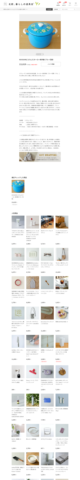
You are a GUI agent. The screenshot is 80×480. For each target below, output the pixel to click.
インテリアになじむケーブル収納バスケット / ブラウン (62, 232)
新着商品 (58, 5)
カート (70, 5)
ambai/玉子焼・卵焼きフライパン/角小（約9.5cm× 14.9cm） (18, 469)
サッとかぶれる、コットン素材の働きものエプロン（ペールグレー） (32, 293)
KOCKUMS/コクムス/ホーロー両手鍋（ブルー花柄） (18, 197)
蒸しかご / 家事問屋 (31, 439)
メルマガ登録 (51, 64)
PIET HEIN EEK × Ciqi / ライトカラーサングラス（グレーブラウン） (47, 265)
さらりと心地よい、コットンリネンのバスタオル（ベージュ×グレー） (62, 469)
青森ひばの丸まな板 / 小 (62, 321)
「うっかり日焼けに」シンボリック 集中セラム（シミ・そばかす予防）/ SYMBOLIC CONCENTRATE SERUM (18, 412)
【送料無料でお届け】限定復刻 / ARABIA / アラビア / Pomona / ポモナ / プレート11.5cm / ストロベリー (18, 295)
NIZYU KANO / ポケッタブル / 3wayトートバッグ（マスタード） (62, 382)
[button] (22, 35)
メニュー (76, 5)
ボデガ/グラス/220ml (46, 439)
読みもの (64, 5)
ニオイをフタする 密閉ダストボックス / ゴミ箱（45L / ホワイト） (62, 352)
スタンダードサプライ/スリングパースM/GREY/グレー (32, 323)
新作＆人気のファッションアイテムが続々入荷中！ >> (15, 9)
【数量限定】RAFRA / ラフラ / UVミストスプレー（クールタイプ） (32, 410)
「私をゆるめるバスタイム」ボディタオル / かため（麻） (47, 469)
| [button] (38, 54)
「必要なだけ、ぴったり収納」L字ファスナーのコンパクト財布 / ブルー (47, 410)
